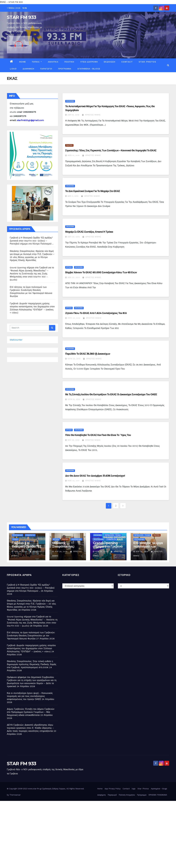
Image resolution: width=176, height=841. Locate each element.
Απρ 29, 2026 (20, 552)
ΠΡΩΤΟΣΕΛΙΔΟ (17, 535)
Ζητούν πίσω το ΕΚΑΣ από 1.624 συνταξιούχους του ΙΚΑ (96, 313)
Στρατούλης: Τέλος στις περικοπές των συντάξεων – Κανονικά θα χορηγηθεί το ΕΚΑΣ (110, 150)
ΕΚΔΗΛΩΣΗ (109, 62)
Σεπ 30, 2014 (74, 237)
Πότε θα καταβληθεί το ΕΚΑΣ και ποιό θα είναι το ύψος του (98, 435)
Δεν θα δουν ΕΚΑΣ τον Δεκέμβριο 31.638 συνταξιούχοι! (95, 475)
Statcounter (16, 339)
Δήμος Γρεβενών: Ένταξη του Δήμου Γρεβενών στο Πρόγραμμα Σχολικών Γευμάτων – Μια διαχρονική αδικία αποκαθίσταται (30, 712)
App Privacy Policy (113, 789)
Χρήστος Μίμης (91, 115)
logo (13, 68)
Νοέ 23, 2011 (74, 481)
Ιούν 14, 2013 (74, 399)
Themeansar (15, 795)
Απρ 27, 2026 (142, 552)
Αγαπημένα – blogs (88, 68)
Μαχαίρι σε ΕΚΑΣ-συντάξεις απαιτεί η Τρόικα (89, 231)
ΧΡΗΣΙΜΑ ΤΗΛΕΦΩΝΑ (157, 795)
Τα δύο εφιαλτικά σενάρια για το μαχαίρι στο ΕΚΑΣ (92, 191)
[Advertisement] (82, 820)
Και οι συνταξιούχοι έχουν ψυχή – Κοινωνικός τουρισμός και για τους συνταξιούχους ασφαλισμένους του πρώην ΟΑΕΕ (30, 696)
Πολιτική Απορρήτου (127, 795)
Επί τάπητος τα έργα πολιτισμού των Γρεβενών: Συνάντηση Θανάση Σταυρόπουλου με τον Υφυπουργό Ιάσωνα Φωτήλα (31, 635)
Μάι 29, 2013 (73, 440)
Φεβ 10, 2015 (74, 155)
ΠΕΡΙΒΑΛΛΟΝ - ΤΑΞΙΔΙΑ (113, 535)
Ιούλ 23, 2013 (74, 318)
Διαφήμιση (28, 68)
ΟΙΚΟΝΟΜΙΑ (70, 101)
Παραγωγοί (46, 68)
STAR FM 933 (21, 17)
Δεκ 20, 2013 (74, 277)
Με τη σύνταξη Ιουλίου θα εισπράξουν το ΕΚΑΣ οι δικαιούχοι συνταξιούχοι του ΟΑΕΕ (111, 394)
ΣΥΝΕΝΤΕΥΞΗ (30, 535)
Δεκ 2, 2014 (73, 196)
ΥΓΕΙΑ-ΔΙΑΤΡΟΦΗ (89, 62)
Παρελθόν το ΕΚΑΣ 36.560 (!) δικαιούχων (87, 353)
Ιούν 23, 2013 (74, 359)
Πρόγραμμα (64, 68)
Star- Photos (147, 62)
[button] (168, 65)
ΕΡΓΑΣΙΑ (69, 267)
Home (22, 62)
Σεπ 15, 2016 (73, 115)
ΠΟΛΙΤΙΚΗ (69, 62)
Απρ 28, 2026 (61, 552)
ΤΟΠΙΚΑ (37, 62)
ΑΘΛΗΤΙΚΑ (53, 62)
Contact (127, 62)
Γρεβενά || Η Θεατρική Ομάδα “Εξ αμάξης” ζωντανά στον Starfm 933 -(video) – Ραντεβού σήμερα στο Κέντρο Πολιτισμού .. (31, 240)
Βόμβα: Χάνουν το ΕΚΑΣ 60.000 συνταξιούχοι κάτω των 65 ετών (101, 272)
